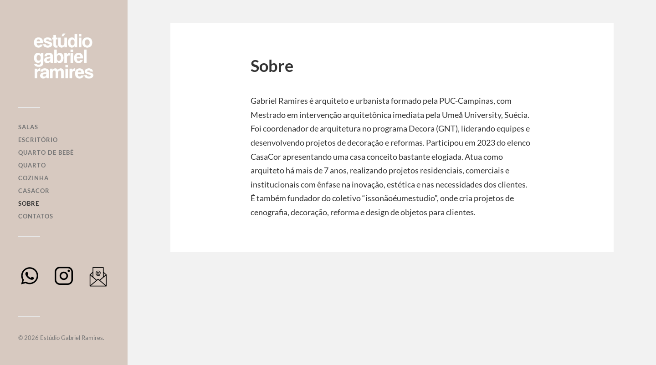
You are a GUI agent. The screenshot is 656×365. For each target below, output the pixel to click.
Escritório (38, 139)
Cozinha (33, 178)
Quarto (32, 165)
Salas (28, 127)
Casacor (34, 190)
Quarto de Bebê (46, 152)
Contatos (35, 216)
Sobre (28, 203)
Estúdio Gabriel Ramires (71, 337)
